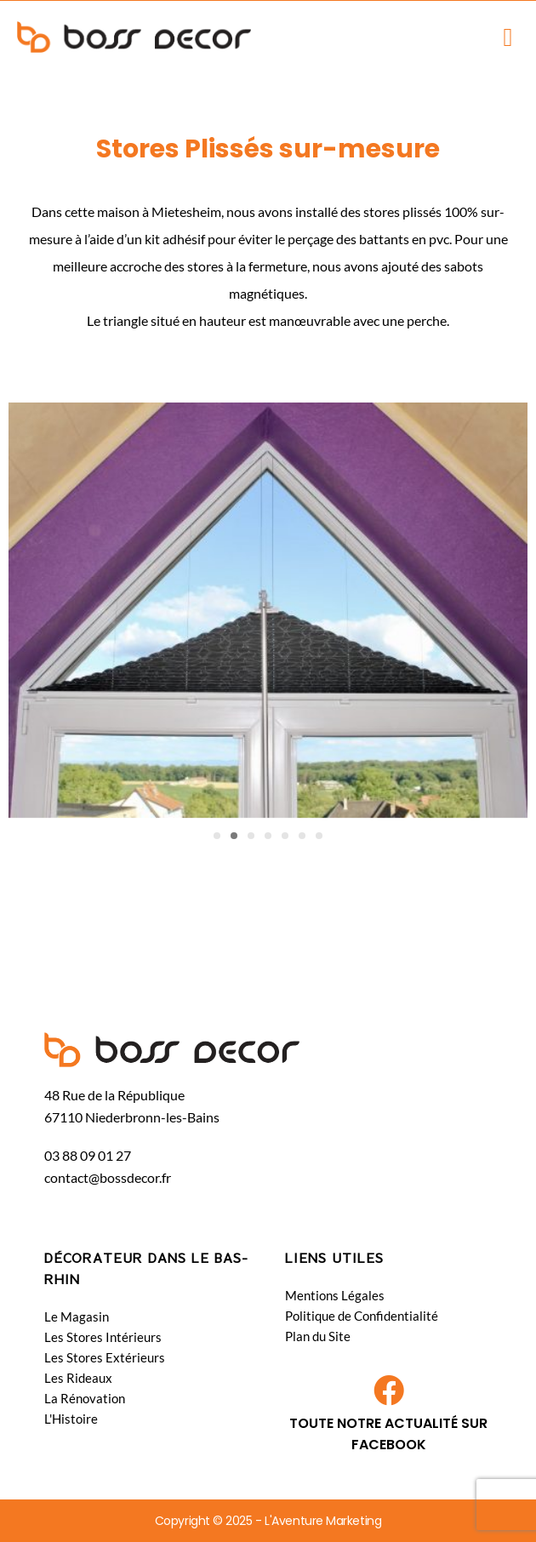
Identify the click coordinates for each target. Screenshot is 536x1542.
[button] (508, 37)
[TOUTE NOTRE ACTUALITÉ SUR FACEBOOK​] (388, 1390)
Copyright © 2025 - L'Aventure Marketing (268, 1520)
